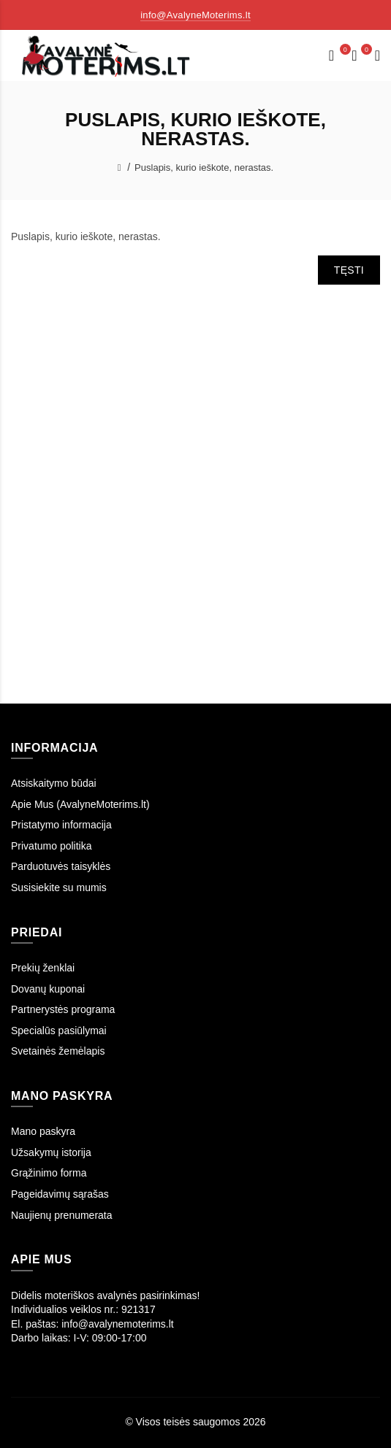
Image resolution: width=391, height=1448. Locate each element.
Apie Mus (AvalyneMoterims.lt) (80, 804)
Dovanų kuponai (48, 989)
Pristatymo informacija (61, 825)
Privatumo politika (51, 846)
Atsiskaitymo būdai (53, 783)
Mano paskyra (43, 1131)
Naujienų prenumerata (62, 1215)
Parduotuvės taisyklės (60, 866)
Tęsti (349, 270)
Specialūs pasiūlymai (59, 1030)
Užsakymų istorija (51, 1152)
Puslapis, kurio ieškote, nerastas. (203, 167)
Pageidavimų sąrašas (60, 1194)
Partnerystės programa (63, 1009)
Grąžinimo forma (48, 1173)
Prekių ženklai (43, 968)
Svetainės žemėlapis (58, 1051)
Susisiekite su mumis (59, 887)
